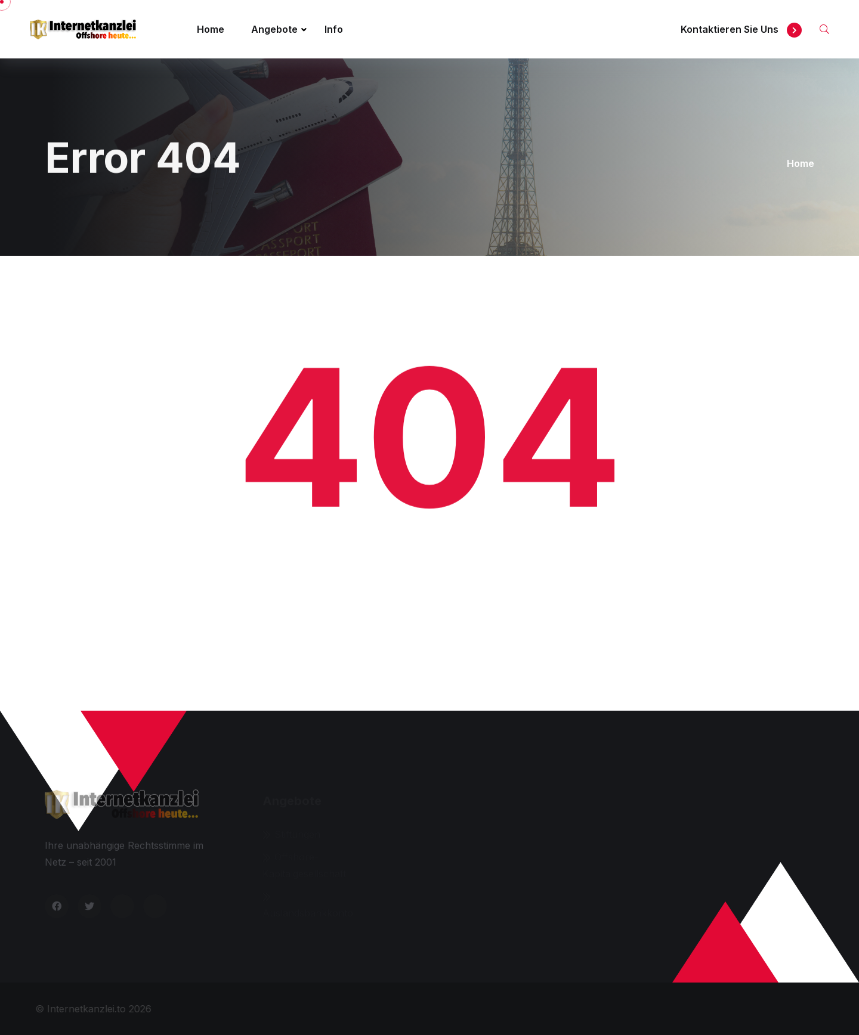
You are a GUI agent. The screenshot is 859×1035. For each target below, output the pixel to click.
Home (210, 29)
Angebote (274, 29)
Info (334, 29)
